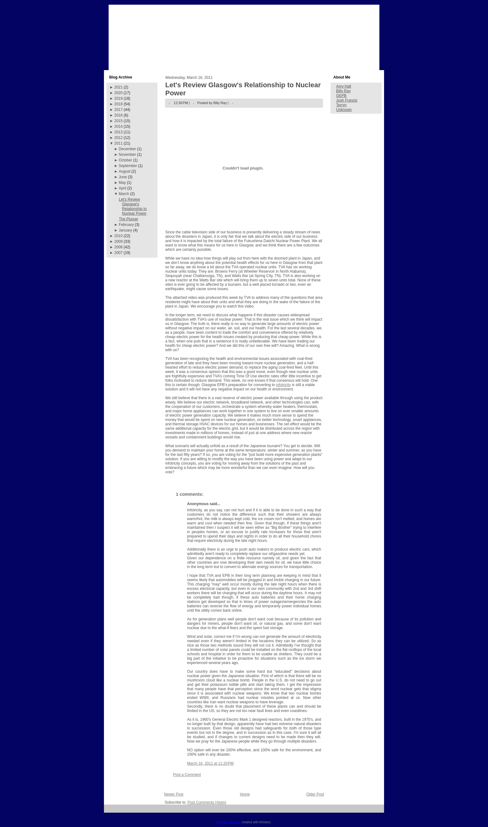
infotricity (283, 385)
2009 (118, 241)
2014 (118, 126)
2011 (118, 143)
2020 (118, 93)
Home (245, 794)
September (128, 166)
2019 (118, 98)
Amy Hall (343, 86)
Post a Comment (187, 774)
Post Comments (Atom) (206, 802)
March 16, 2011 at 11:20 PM (210, 763)
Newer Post (173, 794)
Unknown (344, 110)
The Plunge (128, 219)
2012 (118, 138)
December (127, 149)
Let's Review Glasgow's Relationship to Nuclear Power (133, 206)
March (124, 194)
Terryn (341, 105)
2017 (118, 110)
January (125, 230)
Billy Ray (343, 91)
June (123, 177)
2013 (118, 132)
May (122, 182)
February (126, 224)
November (127, 154)
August (124, 171)
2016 (118, 115)
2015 (118, 121)
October (125, 160)
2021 (118, 87)
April (122, 188)
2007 (118, 253)
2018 (118, 104)
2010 (118, 236)
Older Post (315, 794)
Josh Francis (346, 100)
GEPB (341, 95)
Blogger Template (229, 822)
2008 (118, 247)
